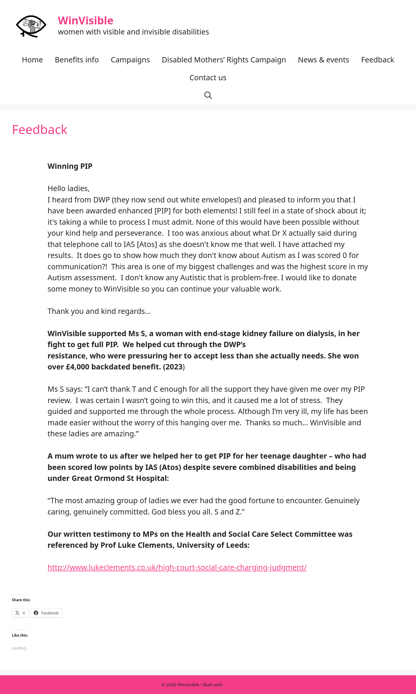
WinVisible (86, 20)
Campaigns (130, 59)
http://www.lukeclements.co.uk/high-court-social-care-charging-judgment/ (177, 567)
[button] (208, 95)
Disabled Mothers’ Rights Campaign (224, 59)
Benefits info (77, 59)
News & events (323, 59)
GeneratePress (239, 684)
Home (32, 59)
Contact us (208, 77)
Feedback (377, 59)
